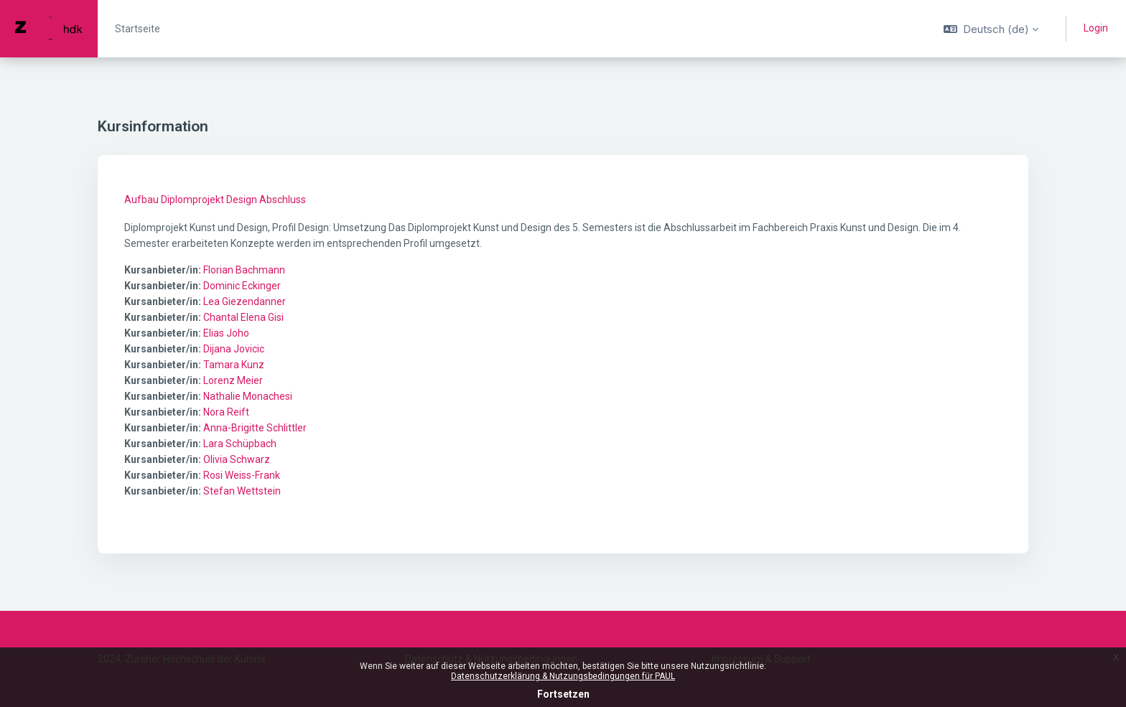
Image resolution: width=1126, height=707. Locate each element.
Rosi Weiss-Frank (241, 475)
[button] (991, 28)
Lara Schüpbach (239, 443)
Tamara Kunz (233, 364)
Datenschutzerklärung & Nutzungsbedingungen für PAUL (563, 676)
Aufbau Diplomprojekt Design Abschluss (215, 199)
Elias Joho (226, 333)
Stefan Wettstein (242, 491)
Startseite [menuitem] (137, 28)
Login (1096, 28)
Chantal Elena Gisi (243, 317)
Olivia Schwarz (236, 459)
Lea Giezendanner (244, 301)
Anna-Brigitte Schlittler (255, 428)
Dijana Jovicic (233, 349)
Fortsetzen (563, 694)
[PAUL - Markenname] (49, 28)
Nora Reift (226, 412)
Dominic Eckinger (242, 285)
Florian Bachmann (244, 270)
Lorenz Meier (233, 380)
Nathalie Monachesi (247, 396)
